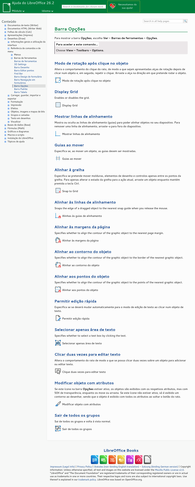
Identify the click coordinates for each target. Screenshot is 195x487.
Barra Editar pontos (24, 70)
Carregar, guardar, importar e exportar (24, 97)
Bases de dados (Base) (19, 124)
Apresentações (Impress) (20, 35)
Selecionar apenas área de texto (84, 329)
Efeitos (14, 108)
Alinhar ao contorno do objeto (82, 251)
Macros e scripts (16, 134)
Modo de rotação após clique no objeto (91, 63)
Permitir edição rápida (75, 301)
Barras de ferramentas (25, 58)
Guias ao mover (69, 144)
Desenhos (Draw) (16, 38)
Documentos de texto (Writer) (23, 25)
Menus (17, 54)
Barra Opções (21, 86)
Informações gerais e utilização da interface (26, 43)
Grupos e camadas (20, 115)
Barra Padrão (21, 89)
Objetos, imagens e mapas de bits (28, 111)
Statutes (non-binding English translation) (116, 466)
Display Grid (66, 91)
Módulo (17, 11)
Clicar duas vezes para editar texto (87, 354)
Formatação (17, 101)
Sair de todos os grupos (77, 415)
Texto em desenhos (20, 118)
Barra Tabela (20, 92)
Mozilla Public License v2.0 (169, 469)
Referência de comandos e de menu (24, 50)
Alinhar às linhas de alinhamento (85, 202)
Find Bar (18, 73)
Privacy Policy (84, 466)
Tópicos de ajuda (16, 141)
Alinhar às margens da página (82, 226)
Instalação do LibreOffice (20, 138)
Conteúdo (8, 21)
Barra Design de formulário (28, 76)
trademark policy (87, 479)
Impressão (16, 105)
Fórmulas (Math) (16, 128)
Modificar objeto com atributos (84, 382)
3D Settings (20, 64)
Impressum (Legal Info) (62, 466)
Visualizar (16, 121)
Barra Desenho (21, 67)
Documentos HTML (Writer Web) (25, 28)
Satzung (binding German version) (160, 466)
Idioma (46, 11)
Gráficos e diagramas (18, 131)
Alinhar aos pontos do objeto (81, 276)
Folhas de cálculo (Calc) (20, 31)
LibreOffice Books (121, 450)
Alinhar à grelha (69, 169)
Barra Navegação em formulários (24, 81)
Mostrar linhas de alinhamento (83, 116)
